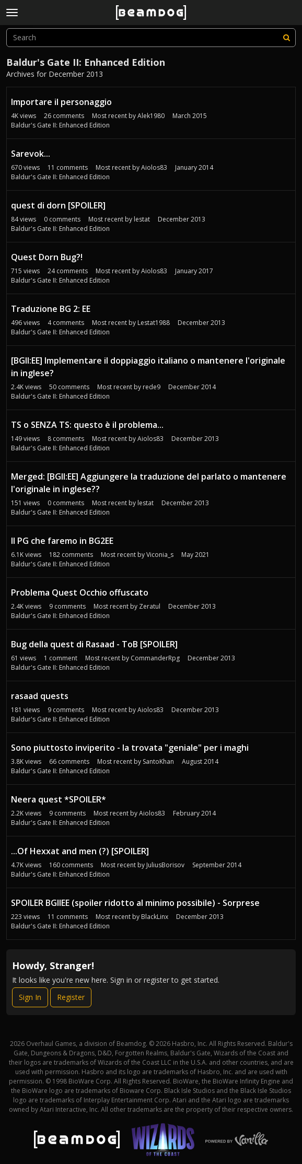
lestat (142, 219)
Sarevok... (30, 153)
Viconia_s (159, 554)
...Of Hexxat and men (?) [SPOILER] (80, 851)
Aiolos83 (154, 167)
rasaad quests (39, 696)
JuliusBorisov (165, 864)
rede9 (151, 386)
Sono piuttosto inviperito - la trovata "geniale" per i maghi (130, 747)
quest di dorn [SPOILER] (58, 205)
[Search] (286, 37)
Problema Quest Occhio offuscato (79, 592)
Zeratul (149, 606)
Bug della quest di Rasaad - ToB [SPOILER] (94, 644)
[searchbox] (151, 37)
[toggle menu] (12, 12)
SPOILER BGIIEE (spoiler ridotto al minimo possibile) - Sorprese (135, 903)
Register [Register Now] (71, 997)
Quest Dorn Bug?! (47, 257)
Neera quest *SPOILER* (58, 799)
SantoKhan (158, 761)
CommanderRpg (155, 658)
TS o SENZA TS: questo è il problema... (87, 424)
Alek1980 (151, 115)
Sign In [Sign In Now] (30, 997)
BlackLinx (154, 916)
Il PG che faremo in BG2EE (62, 540)
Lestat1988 (153, 322)
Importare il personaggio (61, 102)
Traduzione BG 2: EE (50, 309)
